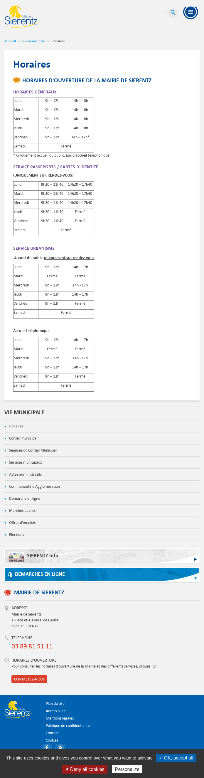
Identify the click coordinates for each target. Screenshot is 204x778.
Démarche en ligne (24, 498)
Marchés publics (22, 510)
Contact (52, 732)
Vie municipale (33, 40)
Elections (16, 534)
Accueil (10, 40)
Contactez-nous (29, 679)
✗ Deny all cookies (84, 769)
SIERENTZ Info (33, 557)
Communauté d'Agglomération (34, 486)
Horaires (15, 426)
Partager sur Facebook (47, 748)
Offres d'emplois (22, 522)
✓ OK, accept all (176, 757)
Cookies (52, 740)
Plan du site (55, 703)
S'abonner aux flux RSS (61, 748)
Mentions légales (60, 718)
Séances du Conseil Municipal (32, 450)
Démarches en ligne (40, 574)
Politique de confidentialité (68, 725)
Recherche (173, 13)
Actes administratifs (25, 474)
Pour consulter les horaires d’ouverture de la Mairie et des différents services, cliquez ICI (83, 666)
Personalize (127, 769)
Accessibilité (56, 710)
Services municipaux (25, 462)
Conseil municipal (22, 438)
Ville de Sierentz (23, 16)
